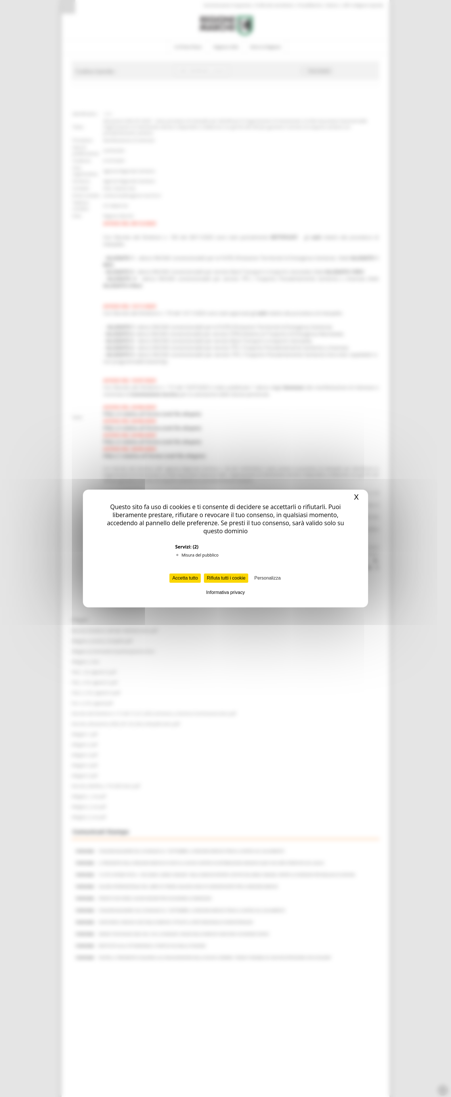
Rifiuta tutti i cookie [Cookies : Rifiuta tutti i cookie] (226, 578)
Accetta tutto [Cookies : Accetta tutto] (185, 578)
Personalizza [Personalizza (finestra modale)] (267, 578)
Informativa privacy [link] (225, 592)
